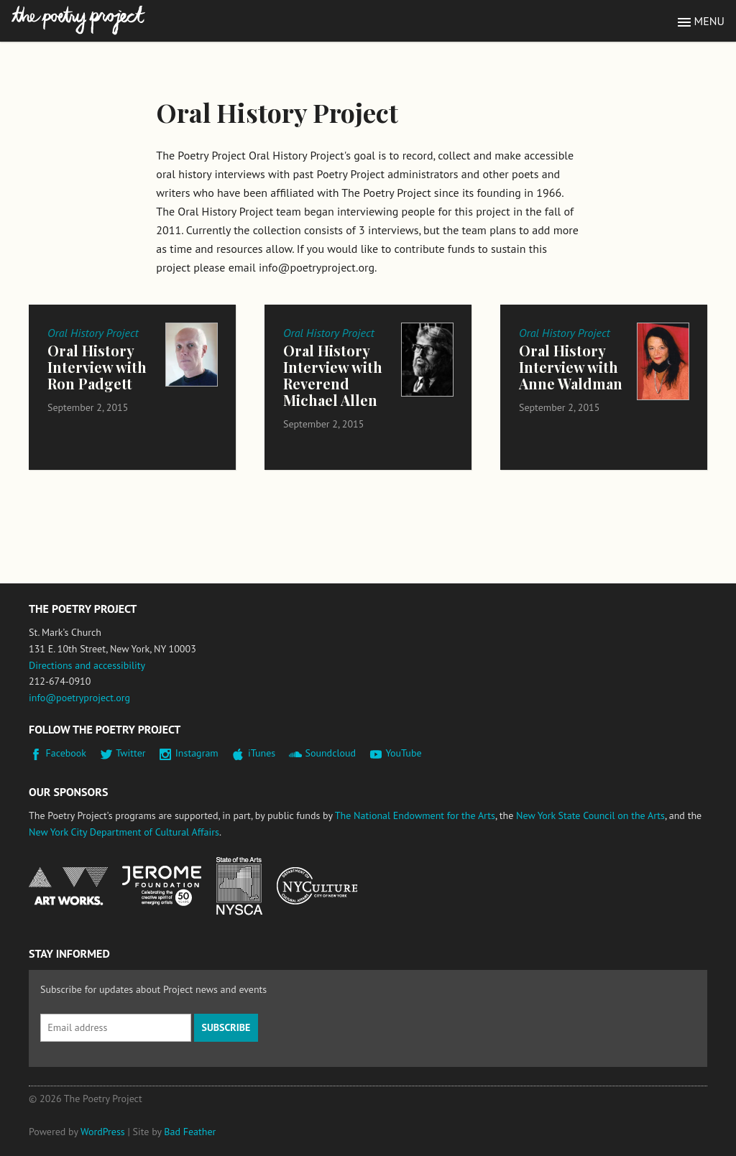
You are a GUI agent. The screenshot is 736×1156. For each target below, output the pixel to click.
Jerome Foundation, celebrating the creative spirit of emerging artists (161, 886)
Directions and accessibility (87, 665)
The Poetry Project (78, 20)
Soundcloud (330, 752)
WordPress (102, 1131)
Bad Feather (190, 1131)
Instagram (196, 752)
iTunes (261, 752)
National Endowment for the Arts (68, 886)
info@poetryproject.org (79, 697)
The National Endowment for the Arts (415, 815)
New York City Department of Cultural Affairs (124, 832)
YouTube (403, 752)
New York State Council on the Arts (590, 815)
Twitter (130, 752)
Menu (709, 21)
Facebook (66, 752)
